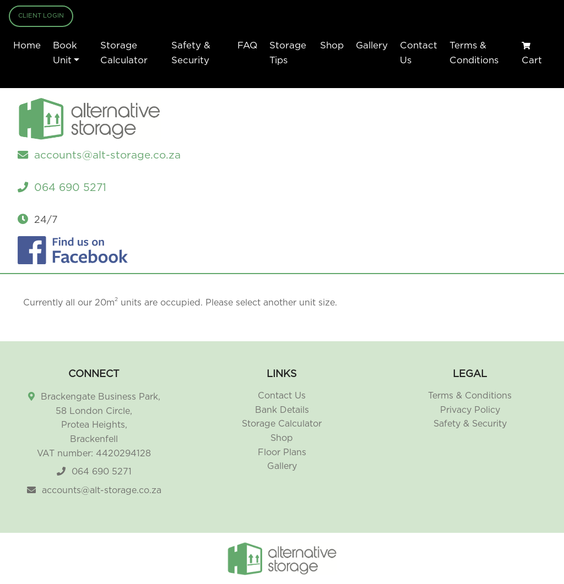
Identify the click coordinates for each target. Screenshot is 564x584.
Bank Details (282, 410)
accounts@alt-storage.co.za (101, 490)
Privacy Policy (470, 410)
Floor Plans (282, 452)
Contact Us (418, 53)
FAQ (247, 45)
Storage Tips (287, 53)
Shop (332, 45)
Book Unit (65, 53)
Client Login (41, 16)
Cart (532, 53)
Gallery (372, 45)
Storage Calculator (124, 53)
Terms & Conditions (473, 53)
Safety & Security (190, 53)
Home (27, 45)
